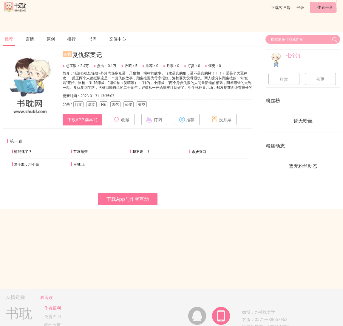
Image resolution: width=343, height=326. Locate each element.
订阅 (154, 119)
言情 (30, 39)
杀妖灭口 (199, 151)
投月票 (221, 119)
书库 (92, 39)
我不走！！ (141, 151)
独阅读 (46, 297)
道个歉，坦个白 (26, 164)
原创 (51, 39)
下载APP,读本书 (82, 119)
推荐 (9, 39)
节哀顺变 (80, 151)
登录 (300, 7)
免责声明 (52, 316)
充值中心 (117, 39)
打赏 (284, 79)
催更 (320, 79)
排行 (71, 39)
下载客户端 (281, 7)
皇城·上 (79, 164)
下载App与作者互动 (127, 199)
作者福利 (52, 308)
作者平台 (325, 7)
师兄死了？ (23, 151)
